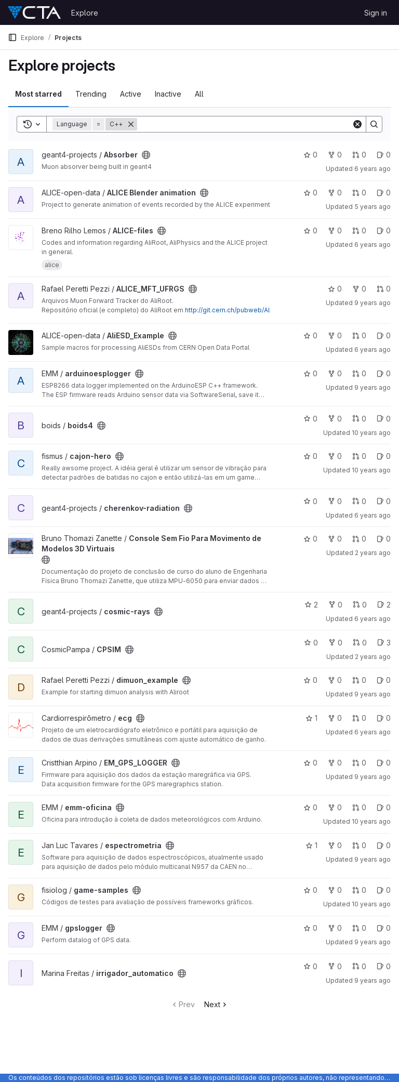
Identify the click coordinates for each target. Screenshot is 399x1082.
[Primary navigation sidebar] (12, 37)
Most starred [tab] (38, 93)
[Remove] (131, 124)
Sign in (375, 12)
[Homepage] (34, 12)
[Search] (244, 124)
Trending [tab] (91, 93)
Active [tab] (130, 93)
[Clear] (357, 124)
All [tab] (199, 93)
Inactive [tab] (168, 93)
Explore (84, 12)
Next (216, 1004)
